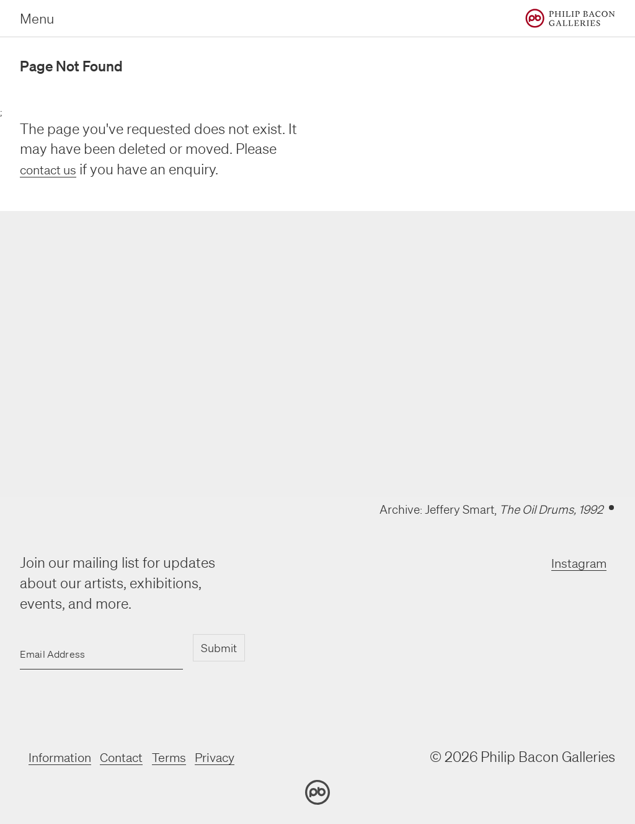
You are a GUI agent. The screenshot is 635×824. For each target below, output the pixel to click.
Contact (138, 756)
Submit (218, 648)
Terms (192, 756)
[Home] (570, 18)
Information (66, 756)
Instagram (573, 562)
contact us (53, 169)
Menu (37, 18)
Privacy (245, 756)
